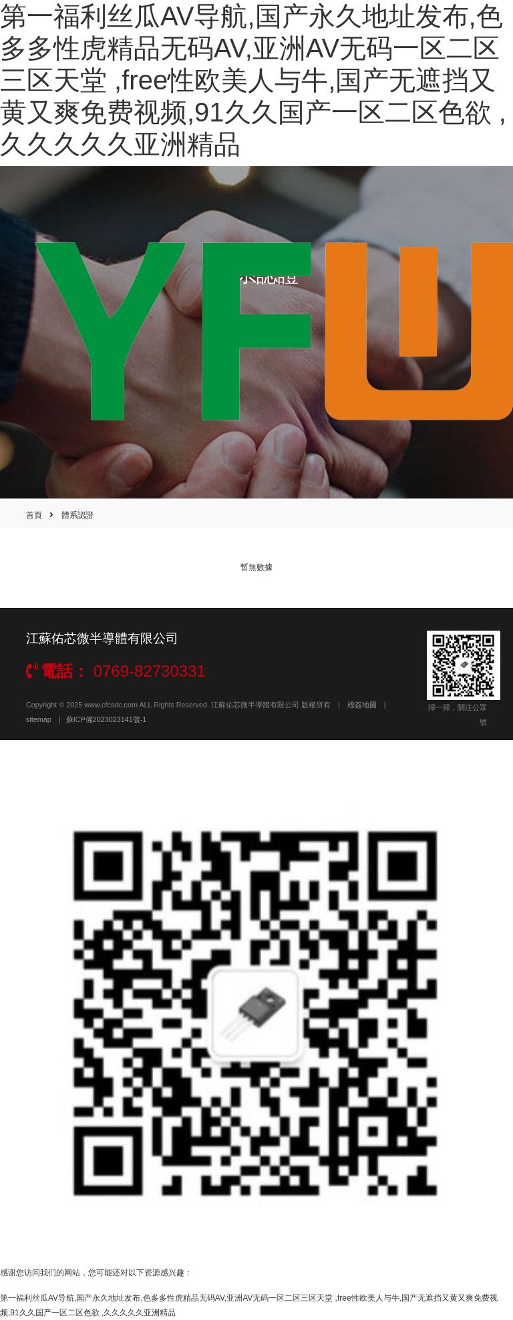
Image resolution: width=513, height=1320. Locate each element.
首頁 (34, 515)
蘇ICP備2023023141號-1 (106, 719)
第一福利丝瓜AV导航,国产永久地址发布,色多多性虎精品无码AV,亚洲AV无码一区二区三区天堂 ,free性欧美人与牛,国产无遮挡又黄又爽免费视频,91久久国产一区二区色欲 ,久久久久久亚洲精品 (253, 80)
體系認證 (77, 515)
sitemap (38, 719)
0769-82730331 (116, 671)
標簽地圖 (362, 705)
